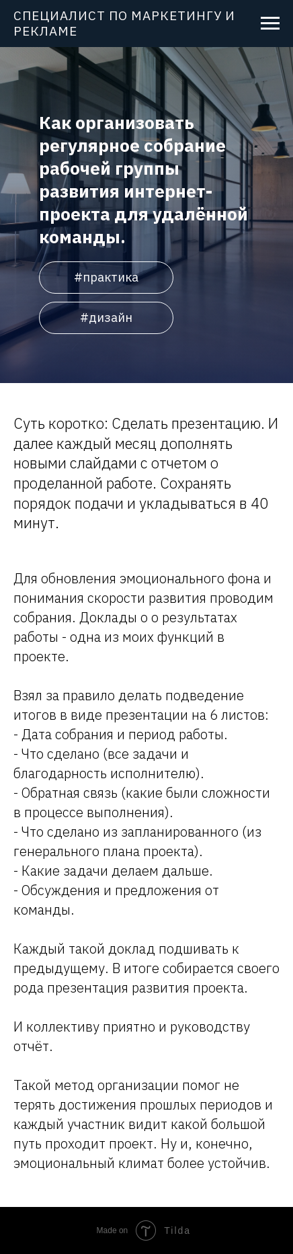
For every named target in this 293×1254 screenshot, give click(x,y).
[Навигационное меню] (270, 23)
